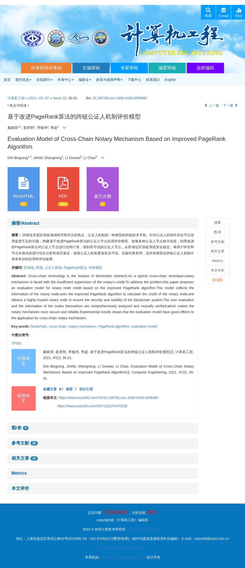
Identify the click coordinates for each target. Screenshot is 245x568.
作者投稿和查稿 (46, 67)
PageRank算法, (76, 268)
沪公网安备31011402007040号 (122, 548)
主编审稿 (91, 67)
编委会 (85, 80)
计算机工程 (16, 98)
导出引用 (86, 389)
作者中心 (66, 80)
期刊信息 (23, 80)
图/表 (20, 427)
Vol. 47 (43, 98)
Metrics (19, 473)
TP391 (17, 343)
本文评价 (20, 488)
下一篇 (230, 105)
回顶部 (217, 280)
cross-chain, (58, 326)
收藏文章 (50, 389)
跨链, (40, 268)
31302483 (115, 512)
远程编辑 (205, 67)
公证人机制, (54, 268)
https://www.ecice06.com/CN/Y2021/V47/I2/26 (92, 406)
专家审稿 (129, 67)
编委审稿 (167, 67)
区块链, (30, 268)
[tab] (103, 223)
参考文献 (25, 443)
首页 (7, 80)
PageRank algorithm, (114, 326)
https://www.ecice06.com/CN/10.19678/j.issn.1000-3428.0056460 (108, 398)
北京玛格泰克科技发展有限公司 (123, 557)
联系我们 (153, 80)
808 (151, 512)
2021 (32, 98)
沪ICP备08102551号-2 (145, 529)
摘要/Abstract (25, 223)
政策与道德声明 (109, 80)
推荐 (69, 389)
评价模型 (95, 268)
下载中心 (134, 80)
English (170, 80)
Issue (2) (59, 98)
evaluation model (144, 326)
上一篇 (211, 105)
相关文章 (25, 458)
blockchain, (40, 326)
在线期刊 (44, 80)
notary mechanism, (83, 326)
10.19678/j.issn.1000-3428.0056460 (119, 98)
